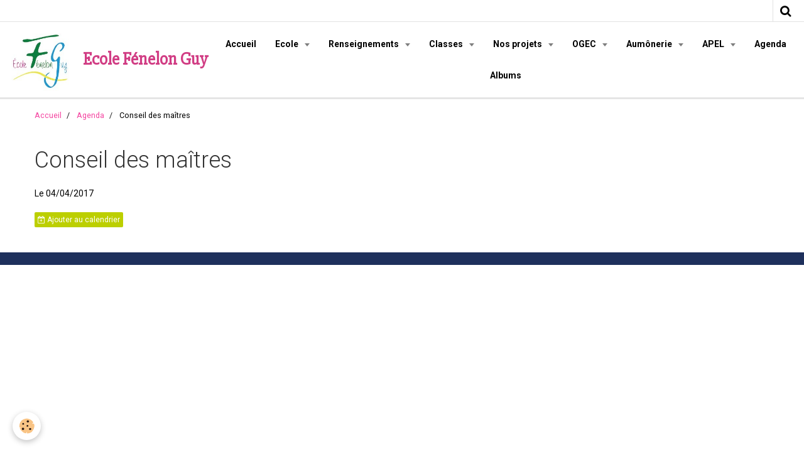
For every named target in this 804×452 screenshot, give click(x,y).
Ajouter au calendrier (79, 219)
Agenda (770, 44)
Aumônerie (650, 44)
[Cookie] (27, 426)
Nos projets (518, 44)
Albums (505, 75)
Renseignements (365, 44)
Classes (447, 44)
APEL (714, 44)
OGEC (585, 44)
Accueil (240, 44)
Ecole (287, 44)
